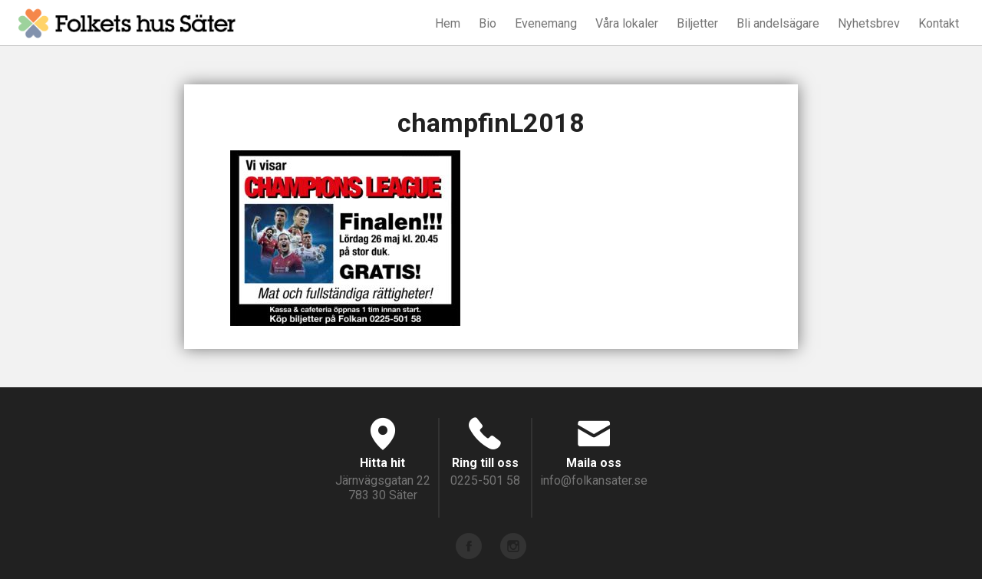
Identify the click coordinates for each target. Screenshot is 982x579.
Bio (487, 23)
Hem (447, 23)
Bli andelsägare (777, 23)
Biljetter (697, 23)
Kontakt (938, 23)
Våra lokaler (626, 23)
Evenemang (546, 23)
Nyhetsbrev (869, 23)
